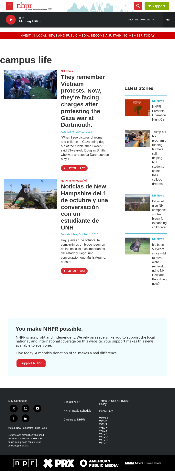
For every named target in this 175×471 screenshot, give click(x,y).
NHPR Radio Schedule (77, 410)
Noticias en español (74, 180)
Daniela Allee (69, 234)
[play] (11, 19)
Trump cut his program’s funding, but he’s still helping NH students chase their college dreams (159, 157)
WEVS (103, 443)
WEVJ (103, 430)
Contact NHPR (72, 401)
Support (158, 6)
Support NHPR (31, 363)
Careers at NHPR (74, 419)
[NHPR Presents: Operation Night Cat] (137, 107)
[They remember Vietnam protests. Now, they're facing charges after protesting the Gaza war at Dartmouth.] (30, 84)
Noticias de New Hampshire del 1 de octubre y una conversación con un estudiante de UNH (84, 207)
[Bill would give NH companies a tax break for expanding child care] (137, 202)
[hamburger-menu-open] (9, 6)
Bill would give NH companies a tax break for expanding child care (159, 214)
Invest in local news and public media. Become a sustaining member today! (87, 35)
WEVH (103, 427)
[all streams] (169, 20)
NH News (67, 71)
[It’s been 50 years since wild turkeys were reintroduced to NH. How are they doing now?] (137, 246)
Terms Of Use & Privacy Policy (113, 402)
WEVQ (103, 440)
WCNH (103, 418)
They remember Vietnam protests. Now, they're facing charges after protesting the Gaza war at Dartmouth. (83, 101)
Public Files (106, 411)
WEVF (103, 424)
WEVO (103, 436)
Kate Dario (67, 131)
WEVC (103, 421)
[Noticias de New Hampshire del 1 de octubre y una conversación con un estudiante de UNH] (30, 194)
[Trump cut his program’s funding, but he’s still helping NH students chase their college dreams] (137, 138)
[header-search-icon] (138, 6)
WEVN (103, 433)
